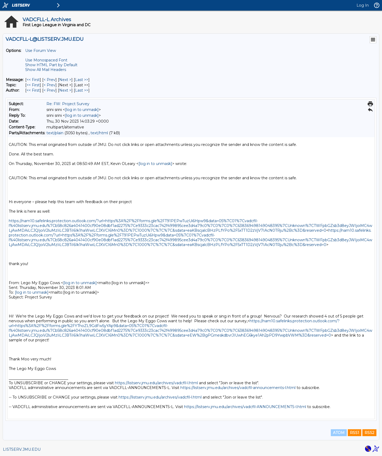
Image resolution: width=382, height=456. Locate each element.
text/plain (54, 133)
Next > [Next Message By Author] (65, 90)
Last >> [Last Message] (81, 79)
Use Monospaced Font (46, 60)
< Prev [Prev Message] (49, 79)
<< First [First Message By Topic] (33, 85)
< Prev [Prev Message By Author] (49, 90)
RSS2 (369, 432)
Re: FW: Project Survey (67, 103)
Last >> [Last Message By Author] (81, 90)
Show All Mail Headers (45, 69)
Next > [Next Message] (65, 79)
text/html (99, 133)
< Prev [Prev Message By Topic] (49, 85)
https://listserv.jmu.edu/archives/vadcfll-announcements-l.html (238, 387)
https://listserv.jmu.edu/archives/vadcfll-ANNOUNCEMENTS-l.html (245, 406)
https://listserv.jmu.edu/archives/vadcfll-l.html (156, 383)
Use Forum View (40, 50)
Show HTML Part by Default (51, 64)
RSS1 (354, 432)
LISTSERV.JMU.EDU (22, 449)
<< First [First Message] (33, 79)
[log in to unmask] (82, 109)
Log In (363, 5)
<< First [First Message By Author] (33, 90)
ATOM (339, 432)
